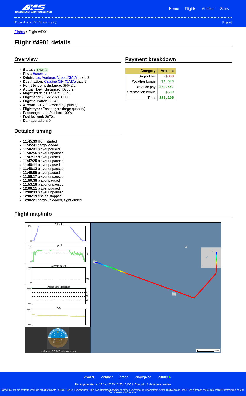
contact (107, 377)
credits (89, 377)
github (164, 377)
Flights (190, 9)
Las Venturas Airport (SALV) (57, 77)
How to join (48, 22)
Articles (208, 9)
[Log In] (227, 22)
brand (124, 377)
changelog (143, 377)
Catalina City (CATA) (60, 81)
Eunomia (39, 74)
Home (174, 9)
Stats (224, 9)
